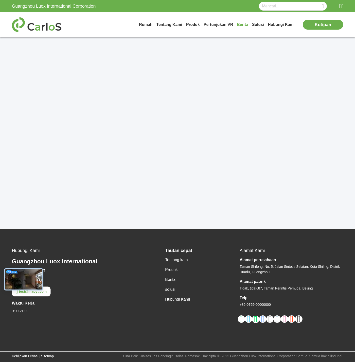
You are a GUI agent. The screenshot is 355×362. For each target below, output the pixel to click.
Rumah (145, 24)
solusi (258, 24)
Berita (242, 24)
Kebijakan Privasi (25, 356)
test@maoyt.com (31, 291)
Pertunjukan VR (218, 24)
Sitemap (47, 356)
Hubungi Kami (281, 24)
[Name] (322, 6)
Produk (193, 24)
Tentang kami (169, 24)
